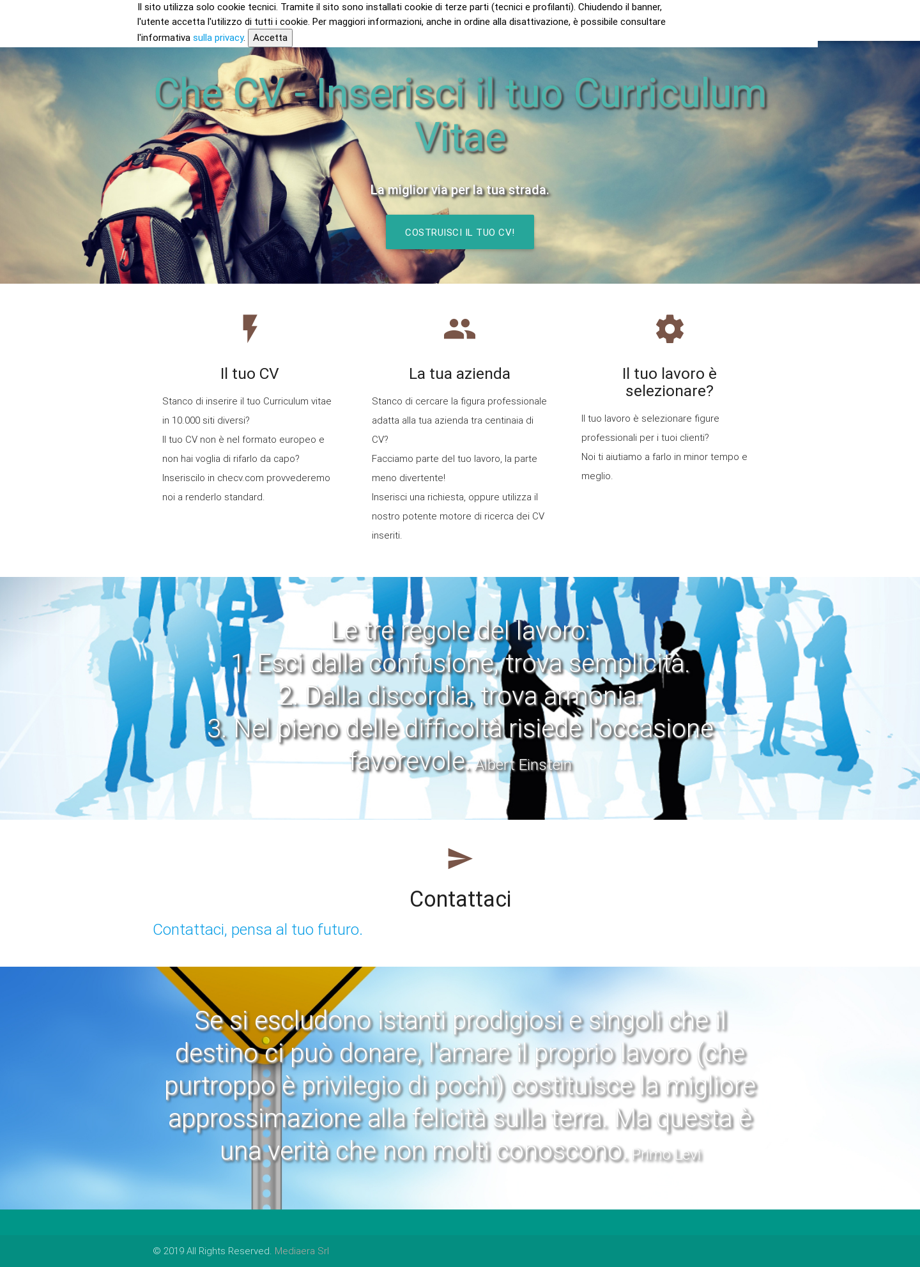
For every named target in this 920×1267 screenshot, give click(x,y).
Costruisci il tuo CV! (460, 232)
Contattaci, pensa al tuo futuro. (258, 929)
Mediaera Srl (302, 1251)
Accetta (270, 37)
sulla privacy (218, 37)
